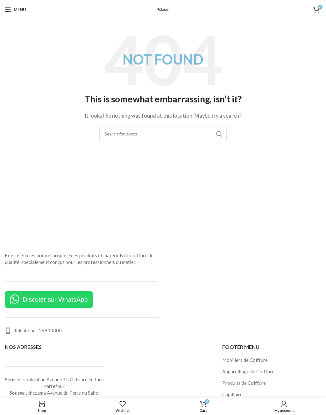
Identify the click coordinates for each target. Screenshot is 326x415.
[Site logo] (163, 9)
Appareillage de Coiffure (248, 371)
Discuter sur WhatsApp (55, 299)
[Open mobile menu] (15, 9)
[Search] (163, 134)
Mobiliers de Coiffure (245, 360)
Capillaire (232, 394)
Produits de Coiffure (244, 383)
